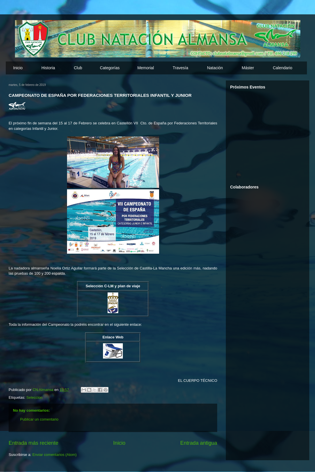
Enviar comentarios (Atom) (54, 454)
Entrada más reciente (33, 443)
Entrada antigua (198, 443)
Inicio (18, 67)
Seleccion (34, 397)
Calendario (282, 67)
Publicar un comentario (39, 419)
